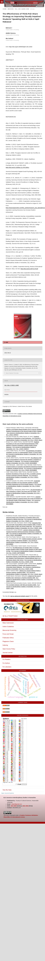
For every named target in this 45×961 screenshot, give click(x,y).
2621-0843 (26, 806)
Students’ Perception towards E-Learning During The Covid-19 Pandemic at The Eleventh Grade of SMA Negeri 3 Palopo (24, 498)
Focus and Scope (8, 634)
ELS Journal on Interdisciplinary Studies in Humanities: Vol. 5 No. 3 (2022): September (23, 486)
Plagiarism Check (8, 641)
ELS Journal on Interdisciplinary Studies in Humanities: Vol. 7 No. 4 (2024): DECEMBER (22, 542)
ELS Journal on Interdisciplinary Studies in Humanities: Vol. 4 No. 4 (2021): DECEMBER (22, 477)
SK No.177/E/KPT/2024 (10, 616)
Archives (11, 9)
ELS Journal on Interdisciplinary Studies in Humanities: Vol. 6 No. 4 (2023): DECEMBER (23, 502)
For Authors (6, 663)
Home (4, 9)
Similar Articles (8, 512)
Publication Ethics (8, 637)
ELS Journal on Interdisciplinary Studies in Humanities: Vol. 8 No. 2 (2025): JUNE (23, 586)
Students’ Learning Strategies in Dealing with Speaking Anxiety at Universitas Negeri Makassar (24, 565)
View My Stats (7, 790)
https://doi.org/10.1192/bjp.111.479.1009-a (17, 167)
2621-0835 (14, 806)
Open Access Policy (9, 649)
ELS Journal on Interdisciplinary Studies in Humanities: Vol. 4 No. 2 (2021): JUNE (23, 493)
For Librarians (7, 667)
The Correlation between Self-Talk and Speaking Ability (21, 585)
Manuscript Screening (9, 630)
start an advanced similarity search (19, 596)
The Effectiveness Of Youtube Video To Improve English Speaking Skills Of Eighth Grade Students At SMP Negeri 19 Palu (24, 549)
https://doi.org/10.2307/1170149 (29, 268)
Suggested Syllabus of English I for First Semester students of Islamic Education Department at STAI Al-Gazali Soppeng (23, 482)
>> (6, 507)
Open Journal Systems (7, 793)
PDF (6, 342)
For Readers (6, 659)
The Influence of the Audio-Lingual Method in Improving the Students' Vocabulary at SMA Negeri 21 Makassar (24, 459)
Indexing (5, 645)
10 (12, 592)
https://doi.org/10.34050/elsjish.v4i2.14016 (20, 46)
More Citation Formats (12, 373)
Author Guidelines (8, 626)
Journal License (7, 652)
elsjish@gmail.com (16, 804)
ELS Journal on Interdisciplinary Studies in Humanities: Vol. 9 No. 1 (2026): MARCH (23, 579)
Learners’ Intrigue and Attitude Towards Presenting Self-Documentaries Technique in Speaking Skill (23, 531)
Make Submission (8, 623)
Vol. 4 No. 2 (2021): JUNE (22, 9)
